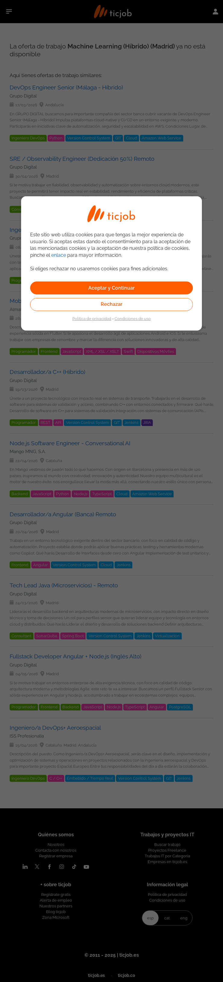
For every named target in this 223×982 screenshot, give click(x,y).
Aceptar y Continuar (111, 288)
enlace (58, 255)
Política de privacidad (91, 318)
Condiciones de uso (133, 318)
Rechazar (111, 304)
